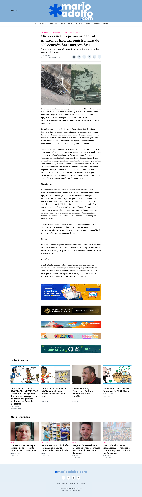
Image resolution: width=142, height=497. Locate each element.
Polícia (70, 24)
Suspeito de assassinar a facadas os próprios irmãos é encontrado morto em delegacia (86, 449)
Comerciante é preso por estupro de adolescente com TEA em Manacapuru (23, 448)
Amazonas (43, 24)
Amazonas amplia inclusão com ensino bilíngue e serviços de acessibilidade (55, 448)
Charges (88, 24)
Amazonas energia (56, 32)
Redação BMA (45, 55)
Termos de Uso (74, 483)
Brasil (63, 24)
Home (35, 24)
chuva (66, 32)
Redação (75, 399)
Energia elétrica (76, 32)
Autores (105, 24)
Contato (82, 483)
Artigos (97, 24)
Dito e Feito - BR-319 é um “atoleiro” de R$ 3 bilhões (116, 390)
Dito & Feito (54, 24)
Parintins (79, 24)
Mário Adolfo (15, 406)
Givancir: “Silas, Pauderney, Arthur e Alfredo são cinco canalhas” (83, 392)
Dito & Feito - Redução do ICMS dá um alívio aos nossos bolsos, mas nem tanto (54, 392)
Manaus (75, 386)
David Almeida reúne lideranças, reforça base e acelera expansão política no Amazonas (116, 449)
